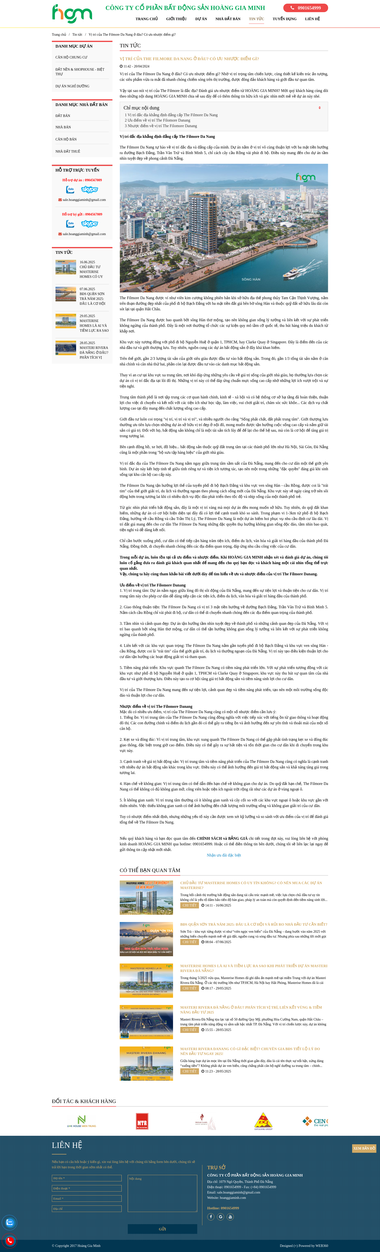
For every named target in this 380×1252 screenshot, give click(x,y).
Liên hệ (312, 19)
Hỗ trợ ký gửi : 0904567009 (82, 214)
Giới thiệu (176, 19)
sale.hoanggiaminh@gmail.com (82, 200)
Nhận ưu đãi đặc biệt (224, 855)
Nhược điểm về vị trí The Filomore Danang (162, 126)
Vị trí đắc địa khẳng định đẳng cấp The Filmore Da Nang (173, 115)
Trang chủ (146, 19)
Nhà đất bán (227, 19)
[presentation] (87, 1225)
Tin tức (256, 19)
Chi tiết (190, 905)
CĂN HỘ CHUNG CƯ (71, 57)
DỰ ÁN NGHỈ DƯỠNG (72, 86)
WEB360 (322, 1246)
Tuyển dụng (285, 19)
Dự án (201, 19)
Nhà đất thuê (67, 151)
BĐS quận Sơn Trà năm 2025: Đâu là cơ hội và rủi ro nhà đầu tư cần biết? (253, 924)
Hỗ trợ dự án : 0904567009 (82, 180)
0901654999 (306, 8)
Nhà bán (63, 127)
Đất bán (62, 116)
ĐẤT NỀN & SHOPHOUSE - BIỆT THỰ (79, 72)
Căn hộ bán (66, 139)
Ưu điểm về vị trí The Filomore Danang (159, 120)
